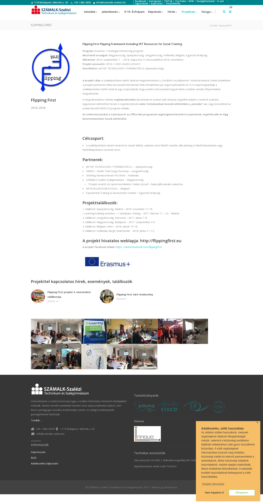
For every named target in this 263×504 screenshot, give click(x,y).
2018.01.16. (52, 301)
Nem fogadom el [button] (214, 492)
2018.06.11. (121, 299)
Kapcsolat (157, 3)
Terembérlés (173, 3)
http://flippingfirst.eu (160, 240)
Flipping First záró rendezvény (134, 294)
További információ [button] (213, 484)
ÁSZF (34, 457)
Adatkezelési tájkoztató (44, 463)
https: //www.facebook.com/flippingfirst (138, 247)
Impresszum (38, 452)
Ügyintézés (141, 3)
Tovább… (36, 420)
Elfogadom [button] (242, 492)
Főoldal (213, 25)
